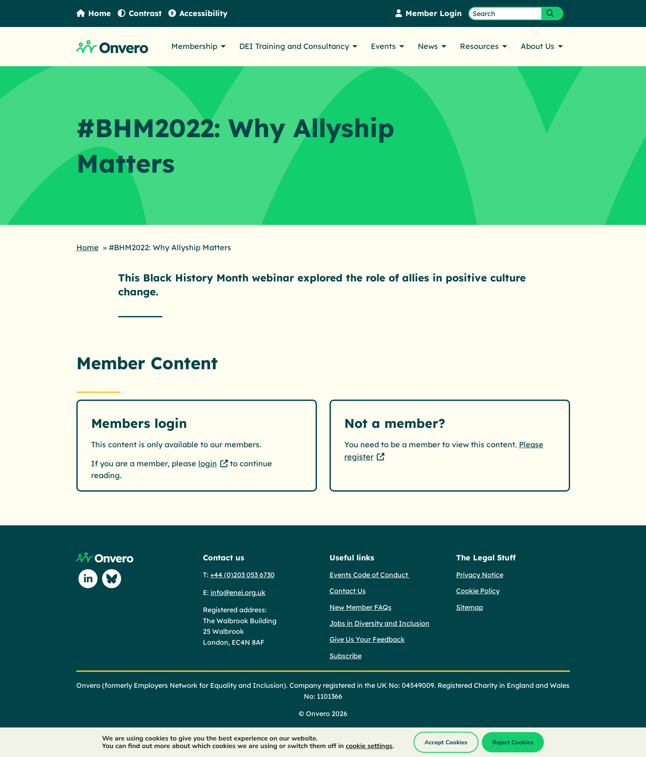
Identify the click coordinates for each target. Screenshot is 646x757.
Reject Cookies (512, 742)
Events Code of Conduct (370, 574)
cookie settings (369, 746)
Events (383, 46)
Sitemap (469, 607)
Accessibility (197, 13)
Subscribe (346, 655)
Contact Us (348, 590)
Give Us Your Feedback (367, 639)
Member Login (428, 13)
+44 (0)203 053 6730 (242, 574)
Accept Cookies (446, 742)
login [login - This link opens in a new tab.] (207, 463)
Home (93, 13)
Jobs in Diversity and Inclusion (380, 623)
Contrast (140, 13)
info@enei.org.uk (238, 592)
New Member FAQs (361, 607)
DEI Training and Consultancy (294, 46)
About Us (537, 46)
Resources (479, 46)
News (428, 46)
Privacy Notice (479, 574)
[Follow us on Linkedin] (88, 578)
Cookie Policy (478, 590)
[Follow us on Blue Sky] (112, 578)
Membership (194, 46)
